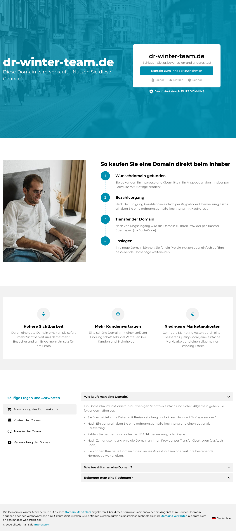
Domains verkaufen (174, 516)
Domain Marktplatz (78, 512)
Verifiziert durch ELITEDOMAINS (179, 91)
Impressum (42, 524)
